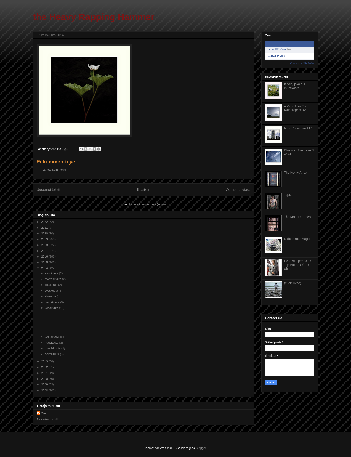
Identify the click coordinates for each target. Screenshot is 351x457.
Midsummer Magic (297, 239)
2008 (45, 390)
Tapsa (288, 195)
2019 (45, 239)
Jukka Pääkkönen (277, 49)
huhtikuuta (52, 342)
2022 (45, 221)
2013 (45, 361)
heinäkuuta (52, 302)
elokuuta (51, 296)
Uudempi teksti (48, 189)
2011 (45, 373)
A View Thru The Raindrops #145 (296, 108)
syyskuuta (52, 290)
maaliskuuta (53, 348)
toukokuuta (52, 336)
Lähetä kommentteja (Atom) (147, 204)
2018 (45, 245)
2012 (45, 367)
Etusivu (143, 189)
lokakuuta (51, 285)
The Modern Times (297, 217)
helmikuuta (52, 354)
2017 (45, 250)
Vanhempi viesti (238, 189)
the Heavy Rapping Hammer (93, 17)
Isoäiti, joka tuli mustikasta (294, 86)
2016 (45, 256)
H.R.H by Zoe (276, 55)
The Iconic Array (295, 172)
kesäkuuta (52, 308)
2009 (45, 384)
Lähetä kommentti (54, 169)
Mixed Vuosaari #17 (298, 128)
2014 (45, 268)
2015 (45, 262)
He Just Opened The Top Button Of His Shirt (299, 265)
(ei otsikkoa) (292, 283)
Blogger (201, 448)
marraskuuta (53, 279)
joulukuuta (52, 273)
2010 (45, 378)
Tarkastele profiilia (48, 419)
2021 (45, 227)
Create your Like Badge (302, 63)
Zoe (43, 413)
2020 (45, 233)
